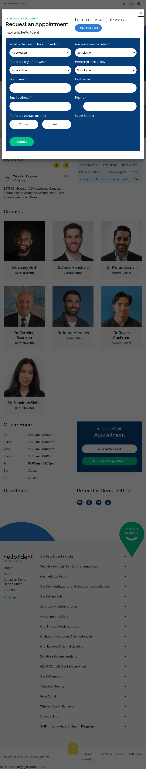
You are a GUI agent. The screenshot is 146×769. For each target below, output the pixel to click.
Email (51, 124)
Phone (81, 97)
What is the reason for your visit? (34, 44)
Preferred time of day (90, 62)
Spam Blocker (84, 116)
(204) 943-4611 (88, 27)
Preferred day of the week (27, 62)
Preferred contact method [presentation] (27, 116)
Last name (83, 79)
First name (18, 79)
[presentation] (97, 125)
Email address (20, 97)
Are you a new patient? (92, 44)
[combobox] (79, 106)
